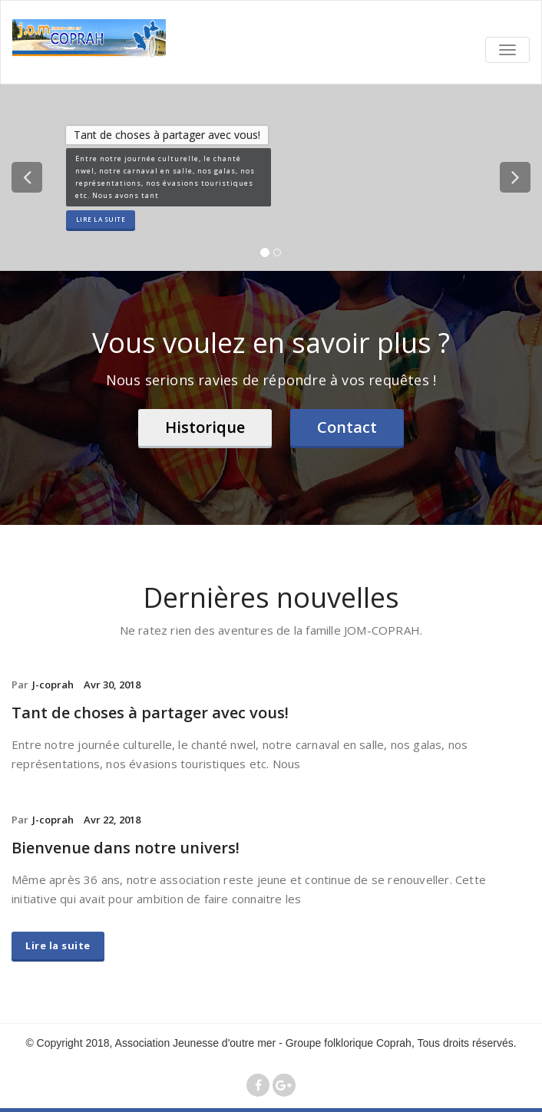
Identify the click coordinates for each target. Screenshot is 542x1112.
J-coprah (53, 684)
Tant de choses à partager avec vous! (150, 712)
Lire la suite (101, 219)
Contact (347, 427)
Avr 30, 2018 (112, 684)
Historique (205, 427)
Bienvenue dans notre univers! (126, 847)
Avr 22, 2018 (112, 820)
